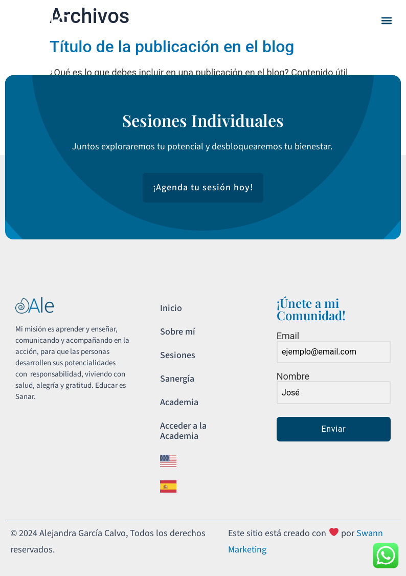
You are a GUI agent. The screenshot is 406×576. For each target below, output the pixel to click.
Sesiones (177, 355)
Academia (179, 402)
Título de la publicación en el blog (172, 46)
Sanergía (177, 378)
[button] (386, 20)
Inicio (171, 308)
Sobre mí (177, 331)
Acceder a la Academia (183, 430)
